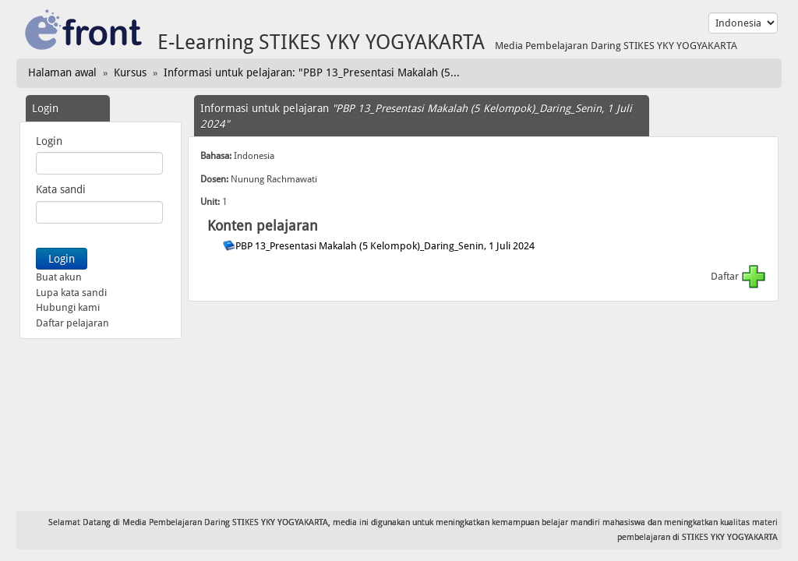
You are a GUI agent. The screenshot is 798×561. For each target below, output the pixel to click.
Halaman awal (62, 72)
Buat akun (59, 277)
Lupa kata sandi (71, 292)
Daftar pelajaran (72, 323)
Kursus (130, 72)
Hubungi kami (68, 307)
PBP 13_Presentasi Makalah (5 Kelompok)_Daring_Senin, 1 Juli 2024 (386, 246)
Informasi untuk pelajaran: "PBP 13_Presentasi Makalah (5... (312, 72)
